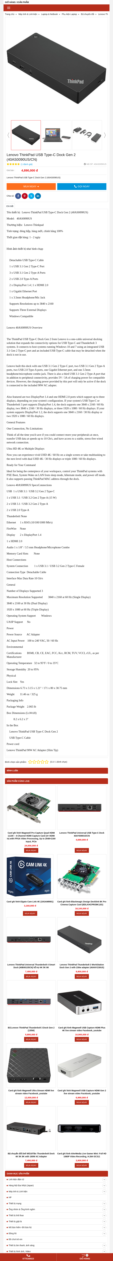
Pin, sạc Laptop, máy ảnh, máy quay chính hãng (31, 1240)
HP (10, 1020)
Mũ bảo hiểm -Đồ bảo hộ (57, 1050)
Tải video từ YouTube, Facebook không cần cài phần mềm (52, 1207)
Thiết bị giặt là (57, 1044)
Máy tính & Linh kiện (57, 1014)
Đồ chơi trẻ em (15, 1062)
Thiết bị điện (57, 1098)
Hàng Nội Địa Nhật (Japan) (57, 1008)
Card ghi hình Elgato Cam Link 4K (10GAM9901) (30, 901)
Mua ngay (31, 850)
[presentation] (8, 135)
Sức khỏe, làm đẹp (57, 1080)
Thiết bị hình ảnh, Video (57, 1074)
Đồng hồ (57, 1056)
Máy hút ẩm (14, 1092)
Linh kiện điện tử (57, 1002)
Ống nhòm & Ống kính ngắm (57, 1032)
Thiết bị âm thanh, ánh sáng (57, 1068)
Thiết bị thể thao (57, 1038)
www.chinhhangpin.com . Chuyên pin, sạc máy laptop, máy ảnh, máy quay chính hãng (48, 1236)
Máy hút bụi (57, 1086)
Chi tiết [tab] (9, 206)
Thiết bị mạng (57, 1026)
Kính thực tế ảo (16, 1104)
